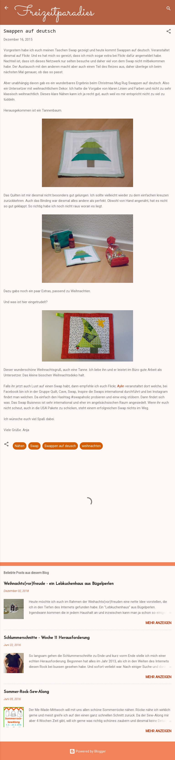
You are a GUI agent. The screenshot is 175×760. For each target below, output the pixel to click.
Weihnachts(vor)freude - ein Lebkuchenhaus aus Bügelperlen (58, 584)
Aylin (120, 386)
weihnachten (91, 446)
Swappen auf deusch (60, 446)
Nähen (19, 446)
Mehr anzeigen (158, 623)
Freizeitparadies (54, 12)
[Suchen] (168, 9)
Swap (34, 446)
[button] (168, 32)
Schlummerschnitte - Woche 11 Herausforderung (47, 638)
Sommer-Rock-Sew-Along (26, 692)
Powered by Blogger (87, 751)
